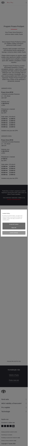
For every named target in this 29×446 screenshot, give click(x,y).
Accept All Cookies (13, 224)
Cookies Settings (14, 232)
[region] (14, 223)
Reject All (14, 227)
